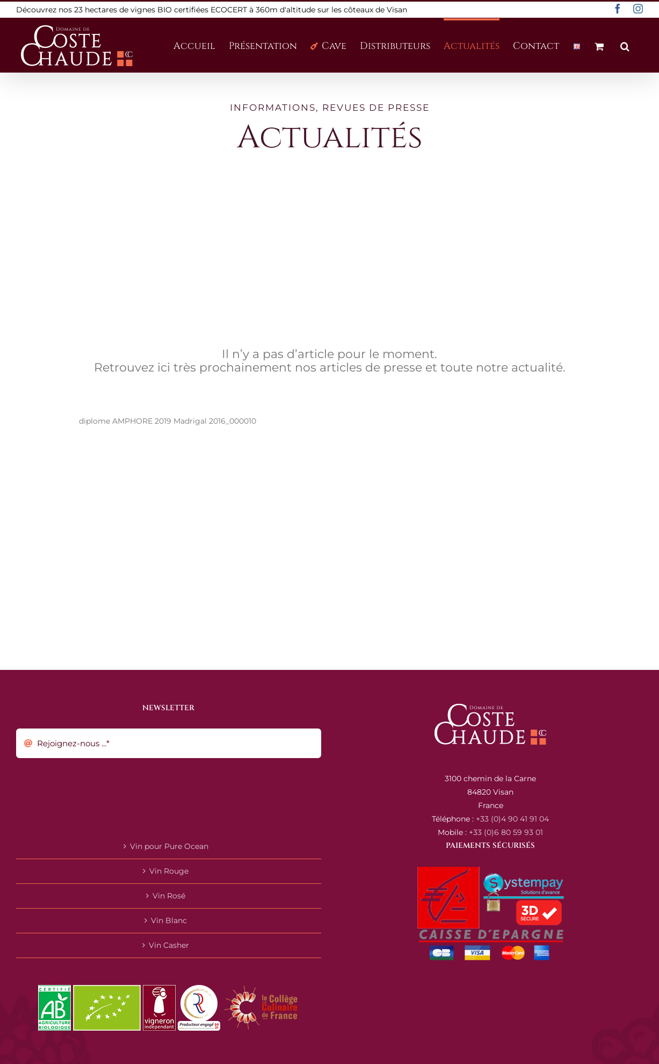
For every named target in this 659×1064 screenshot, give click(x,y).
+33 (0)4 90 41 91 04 (512, 819)
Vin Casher (169, 945)
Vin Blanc (169, 920)
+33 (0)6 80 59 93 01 (506, 832)
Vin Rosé (169, 896)
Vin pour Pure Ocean (169, 846)
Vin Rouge (169, 871)
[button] (624, 45)
